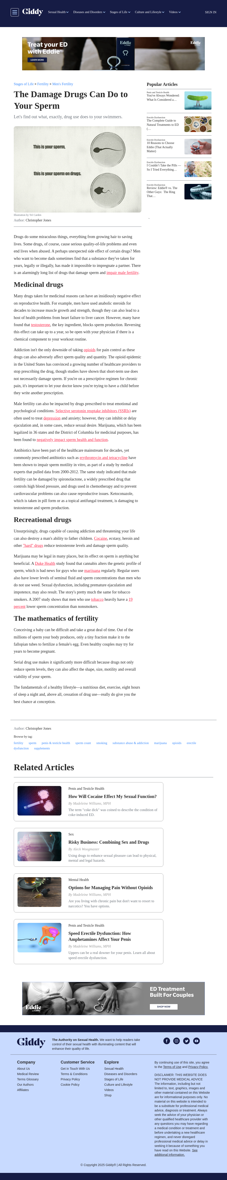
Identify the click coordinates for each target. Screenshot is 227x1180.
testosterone (40, 325)
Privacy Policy (70, 1079)
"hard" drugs (33, 545)
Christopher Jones (38, 220)
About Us (23, 1068)
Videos (109, 1090)
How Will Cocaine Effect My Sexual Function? (112, 796)
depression (52, 418)
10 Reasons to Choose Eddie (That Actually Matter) (160, 147)
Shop (108, 1095)
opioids (90, 350)
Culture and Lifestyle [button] (148, 12)
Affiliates (23, 1090)
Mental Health (78, 880)
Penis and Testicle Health (158, 92)
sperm (32, 743)
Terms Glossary (28, 1079)
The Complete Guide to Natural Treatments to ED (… (163, 124)
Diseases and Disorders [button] (87, 12)
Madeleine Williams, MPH (92, 803)
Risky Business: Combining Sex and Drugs (108, 842)
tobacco (97, 599)
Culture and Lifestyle (118, 1084)
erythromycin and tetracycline (103, 457)
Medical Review (28, 1074)
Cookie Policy (70, 1084)
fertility (18, 743)
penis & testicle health (56, 743)
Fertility (43, 84)
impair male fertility (122, 272)
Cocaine (100, 538)
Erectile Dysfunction (156, 117)
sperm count (83, 743)
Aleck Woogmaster (86, 849)
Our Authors (25, 1084)
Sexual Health (113, 1068)
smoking (101, 743)
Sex (71, 834)
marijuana (92, 570)
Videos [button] (173, 12)
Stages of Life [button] (118, 12)
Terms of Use (172, 1067)
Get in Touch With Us (75, 1068)
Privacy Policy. (198, 1067)
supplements (42, 748)
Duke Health (45, 563)
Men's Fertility (62, 84)
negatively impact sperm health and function (72, 439)
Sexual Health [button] (57, 12)
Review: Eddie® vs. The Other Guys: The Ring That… (162, 192)
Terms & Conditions (74, 1074)
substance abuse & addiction (131, 743)
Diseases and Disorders (120, 1074)
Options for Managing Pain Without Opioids (110, 887)
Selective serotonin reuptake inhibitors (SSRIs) (93, 411)
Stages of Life (24, 84)
